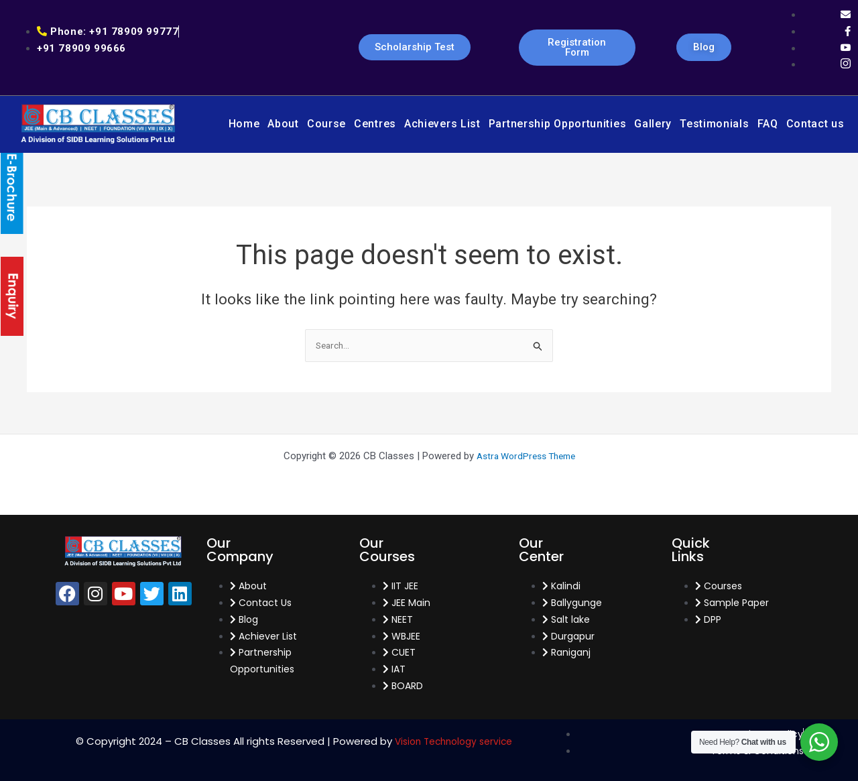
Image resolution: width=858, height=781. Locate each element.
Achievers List (442, 123)
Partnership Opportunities (558, 123)
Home (244, 123)
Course (326, 123)
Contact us (815, 123)
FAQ (767, 123)
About (283, 123)
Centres (375, 123)
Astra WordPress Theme (525, 456)
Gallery (653, 123)
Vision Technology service (453, 741)
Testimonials (714, 123)
